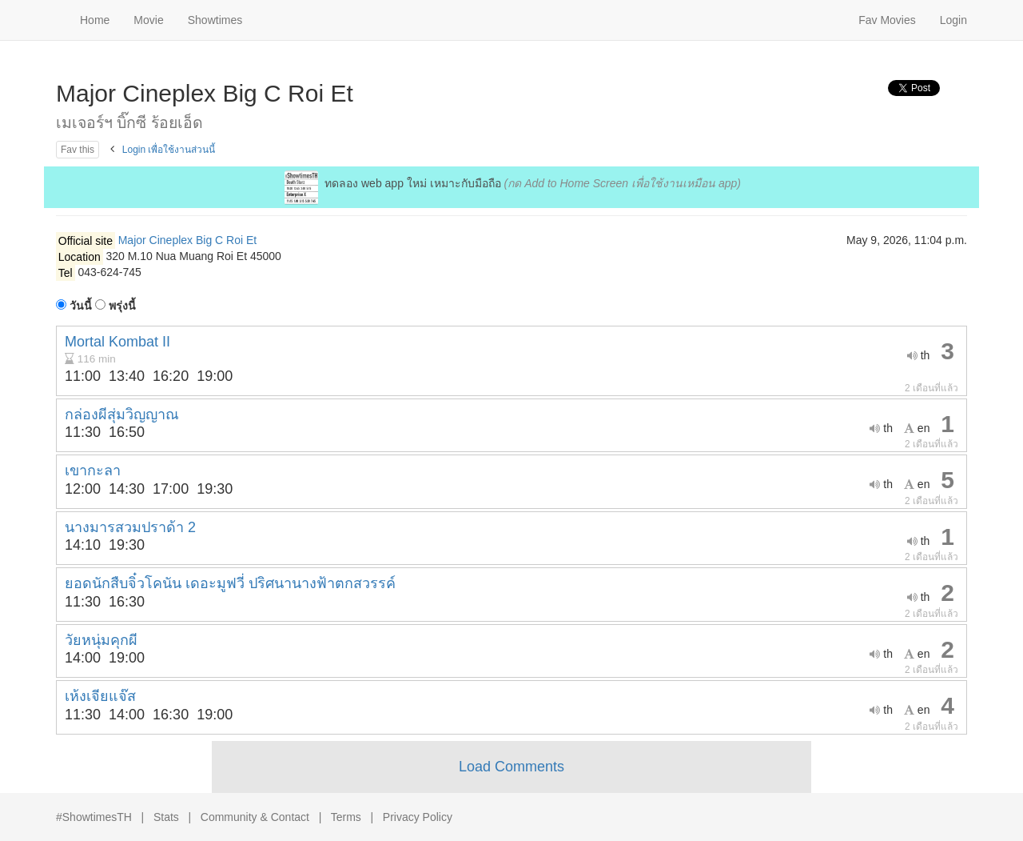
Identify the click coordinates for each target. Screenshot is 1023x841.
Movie (148, 20)
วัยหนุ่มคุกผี (101, 640)
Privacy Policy (417, 817)
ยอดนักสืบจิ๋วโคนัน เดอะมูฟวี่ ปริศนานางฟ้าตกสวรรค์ (230, 583)
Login (953, 20)
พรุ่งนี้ (115, 305)
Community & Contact (255, 817)
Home (94, 20)
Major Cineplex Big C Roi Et (187, 240)
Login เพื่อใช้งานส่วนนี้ (169, 149)
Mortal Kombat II (117, 342)
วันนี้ (74, 305)
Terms (346, 817)
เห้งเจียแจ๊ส (100, 696)
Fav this (77, 149)
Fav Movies (887, 20)
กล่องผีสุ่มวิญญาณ (122, 414)
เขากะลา (93, 471)
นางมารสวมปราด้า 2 (130, 527)
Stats (166, 817)
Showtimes (215, 20)
